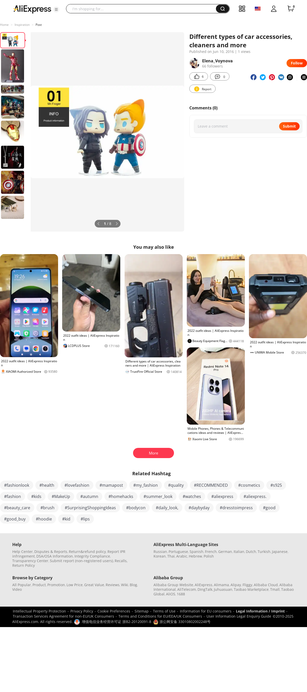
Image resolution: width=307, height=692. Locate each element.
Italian (239, 551)
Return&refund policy (87, 551)
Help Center (22, 551)
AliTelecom (186, 589)
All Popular (21, 584)
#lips (85, 519)
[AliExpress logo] (32, 9)
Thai (171, 556)
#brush (47, 508)
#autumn (89, 496)
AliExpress (203, 584)
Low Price (75, 584)
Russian (160, 551)
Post (39, 24)
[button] (56, 9)
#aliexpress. (255, 496)
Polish (209, 556)
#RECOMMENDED (211, 485)
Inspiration (22, 24)
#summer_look (158, 496)
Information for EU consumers (206, 611)
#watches (192, 496)
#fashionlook (16, 485)
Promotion (56, 584)
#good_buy (15, 519)
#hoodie (44, 519)
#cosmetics (249, 485)
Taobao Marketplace (251, 589)
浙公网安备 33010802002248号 (182, 621)
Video (17, 589)
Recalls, (121, 560)
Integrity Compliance (92, 556)
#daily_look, (167, 508)
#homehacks (120, 496)
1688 (181, 594)
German (225, 551)
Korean (160, 556)
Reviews (112, 584)
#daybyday (199, 508)
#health (46, 485)
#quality (176, 485)
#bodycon (136, 508)
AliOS (170, 594)
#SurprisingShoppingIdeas (90, 508)
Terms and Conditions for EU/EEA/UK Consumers (160, 616)
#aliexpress (222, 496)
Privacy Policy (81, 611)
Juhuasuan (223, 589)
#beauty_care (17, 508)
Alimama (221, 584)
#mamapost (111, 485)
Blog (133, 584)
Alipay (236, 584)
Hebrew (195, 556)
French (211, 551)
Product (39, 584)
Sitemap (142, 611)
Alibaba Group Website (173, 584)
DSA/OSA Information (54, 556)
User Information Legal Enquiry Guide (238, 616)
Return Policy (23, 565)
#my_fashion (145, 485)
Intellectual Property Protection (39, 611)
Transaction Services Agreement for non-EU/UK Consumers (63, 616)
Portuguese (178, 551)
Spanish (196, 551)
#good (269, 508)
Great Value (94, 584)
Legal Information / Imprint (260, 611)
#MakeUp (61, 496)
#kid (66, 519)
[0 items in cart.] (291, 9)
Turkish (264, 551)
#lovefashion (76, 485)
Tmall (275, 589)
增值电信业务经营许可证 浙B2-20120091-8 (116, 621)
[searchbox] (143, 8)
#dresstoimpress (236, 508)
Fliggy (247, 584)
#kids (36, 496)
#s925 (276, 485)
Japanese (280, 551)
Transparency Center (30, 560)
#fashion (12, 496)
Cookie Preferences (113, 611)
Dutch (251, 551)
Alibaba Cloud (266, 584)
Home (4, 24)
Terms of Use (164, 611)
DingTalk (205, 589)
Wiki (124, 584)
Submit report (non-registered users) (81, 560)
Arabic (181, 556)
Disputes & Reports (50, 551)
